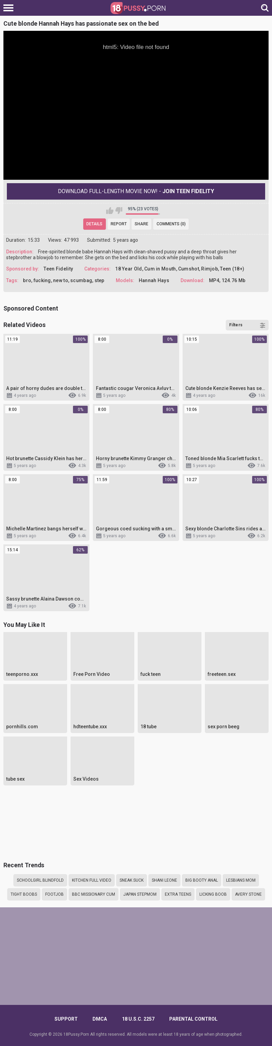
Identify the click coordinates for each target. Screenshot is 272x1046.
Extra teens (178, 894)
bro (27, 280)
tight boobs (24, 894)
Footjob (54, 894)
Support (66, 1019)
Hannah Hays (154, 280)
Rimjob (209, 269)
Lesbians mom (241, 880)
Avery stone (248, 894)
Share (141, 224)
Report (119, 224)
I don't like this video (118, 210)
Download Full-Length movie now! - (136, 191)
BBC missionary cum (93, 894)
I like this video (109, 210)
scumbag (81, 280)
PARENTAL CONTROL (193, 1019)
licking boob (213, 894)
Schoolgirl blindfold (40, 880)
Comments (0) (171, 224)
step (99, 280)
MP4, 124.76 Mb (227, 280)
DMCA (99, 1019)
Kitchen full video (91, 880)
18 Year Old (128, 269)
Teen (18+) (232, 269)
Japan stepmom (140, 894)
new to (60, 280)
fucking (42, 280)
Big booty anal (201, 880)
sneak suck (132, 880)
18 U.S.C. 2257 (138, 1019)
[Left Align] (10, 7)
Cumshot (188, 269)
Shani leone (164, 880)
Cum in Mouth (160, 269)
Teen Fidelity (58, 269)
